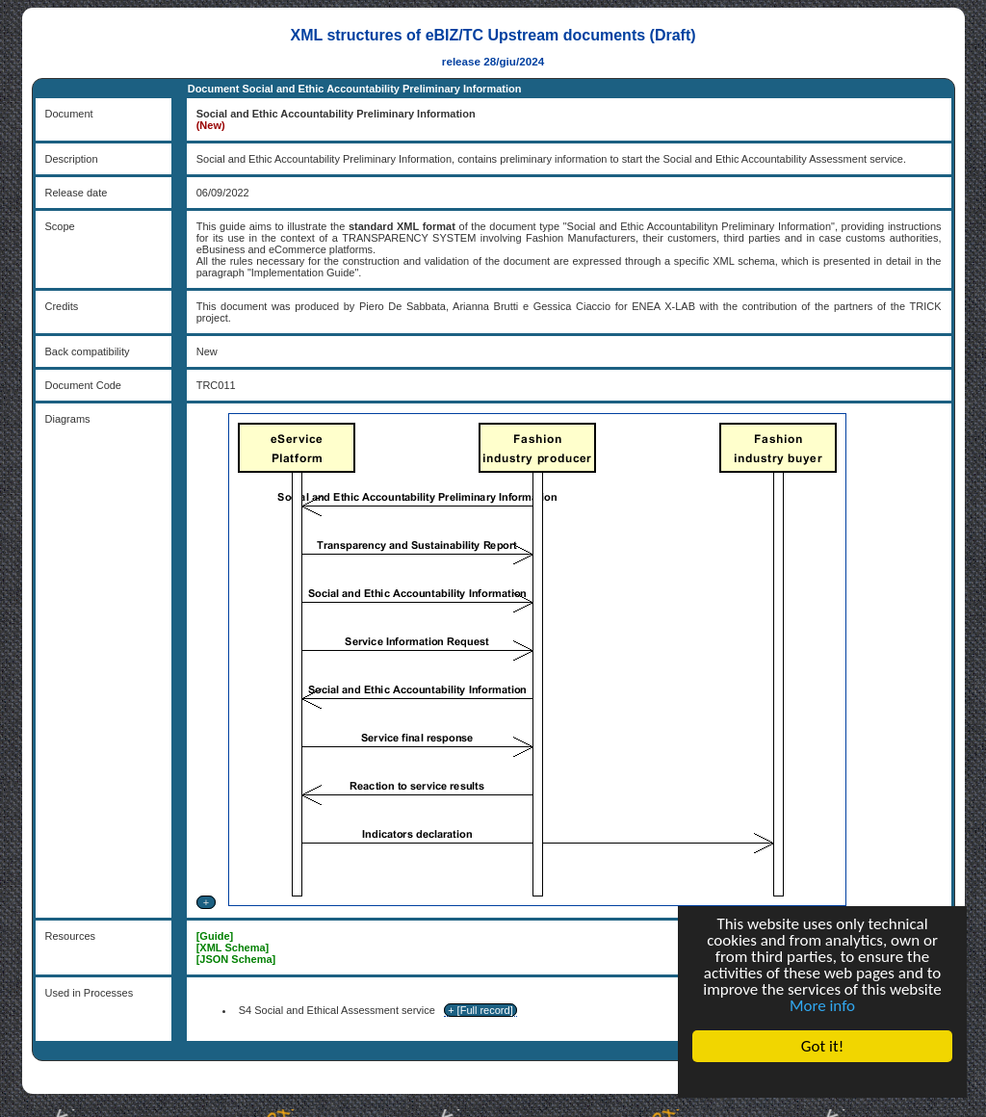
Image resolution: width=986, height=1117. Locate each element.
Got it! (822, 1046)
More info (822, 1006)
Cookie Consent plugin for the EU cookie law (822, 1079)
